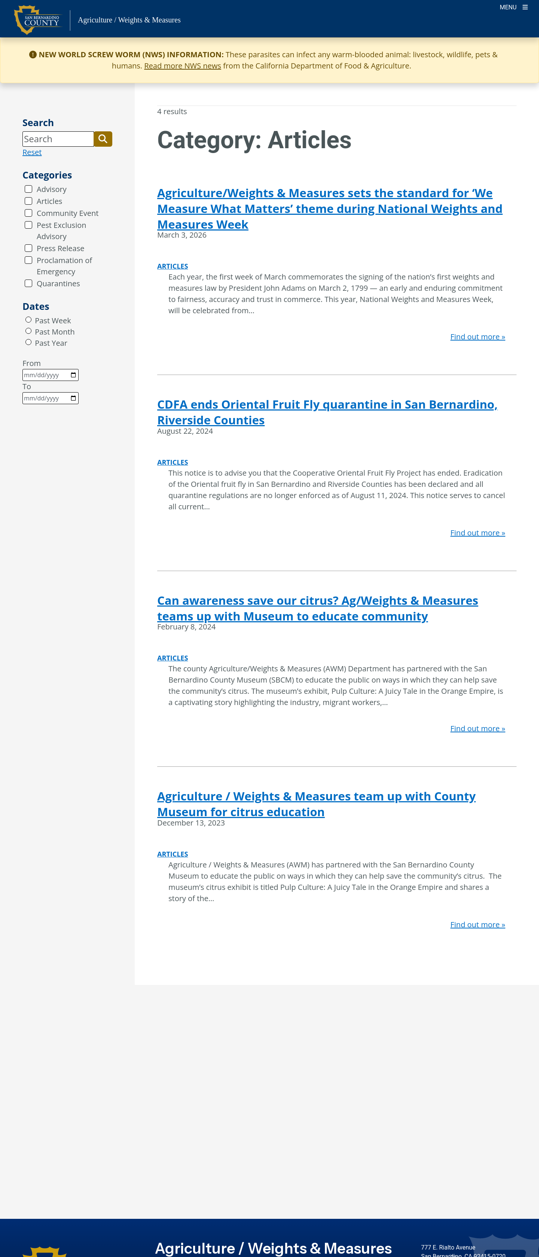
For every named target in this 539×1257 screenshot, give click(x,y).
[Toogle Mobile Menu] (513, 6)
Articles (49, 201)
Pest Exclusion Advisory (61, 230)
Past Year (51, 343)
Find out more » (477, 337)
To (50, 392)
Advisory (52, 189)
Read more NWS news (182, 66)
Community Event (67, 213)
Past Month (55, 332)
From (50, 369)
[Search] (58, 138)
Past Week (53, 320)
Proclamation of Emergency (64, 266)
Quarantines (58, 283)
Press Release (60, 248)
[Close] (522, 54)
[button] (103, 138)
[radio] (28, 320)
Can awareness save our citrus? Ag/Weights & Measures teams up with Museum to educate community (317, 608)
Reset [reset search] (32, 152)
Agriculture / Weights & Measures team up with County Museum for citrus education (316, 804)
